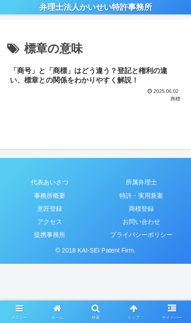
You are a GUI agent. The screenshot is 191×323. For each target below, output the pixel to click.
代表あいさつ (49, 182)
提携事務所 (49, 234)
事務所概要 (49, 195)
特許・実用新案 (141, 195)
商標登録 (141, 208)
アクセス (49, 221)
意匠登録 (49, 208)
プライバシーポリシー (141, 234)
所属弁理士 (141, 182)
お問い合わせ (141, 221)
